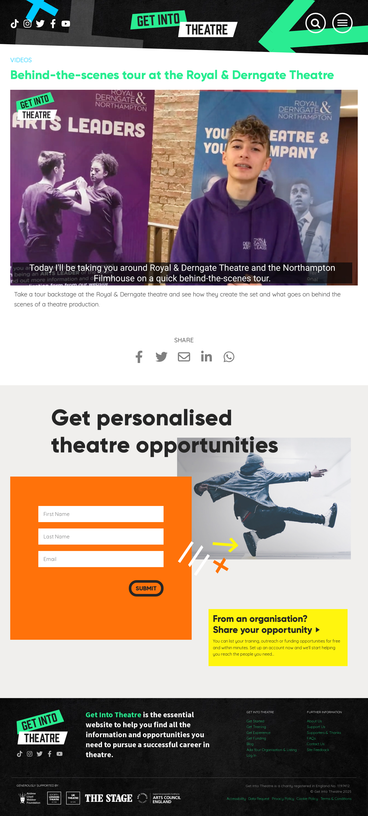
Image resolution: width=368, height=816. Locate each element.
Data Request (258, 798)
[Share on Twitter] (161, 357)
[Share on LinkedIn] (206, 357)
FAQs (311, 738)
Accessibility (236, 798)
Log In (251, 755)
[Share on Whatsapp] (229, 357)
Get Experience (258, 732)
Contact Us (315, 744)
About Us (314, 721)
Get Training (256, 726)
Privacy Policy (283, 798)
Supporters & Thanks (324, 732)
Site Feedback (318, 749)
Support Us (316, 726)
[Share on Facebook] (139, 357)
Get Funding (256, 738)
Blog (250, 744)
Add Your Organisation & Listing (272, 749)
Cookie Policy (307, 798)
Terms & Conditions (335, 798)
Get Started (255, 721)
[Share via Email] (184, 357)
